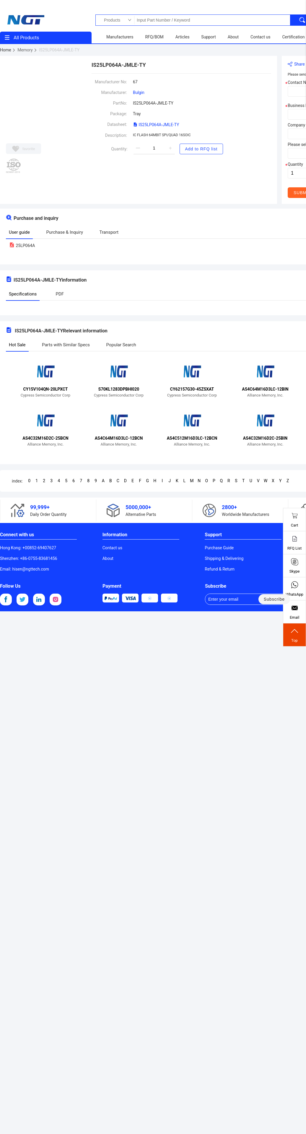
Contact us (112, 547)
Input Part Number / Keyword (212, 20)
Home (8, 50)
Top (294, 635)
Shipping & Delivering (224, 558)
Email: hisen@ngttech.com (24, 569)
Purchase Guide (219, 547)
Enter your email (227, 599)
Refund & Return (220, 569)
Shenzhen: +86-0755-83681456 (28, 558)
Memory (27, 50)
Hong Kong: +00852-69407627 (28, 547)
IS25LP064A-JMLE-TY (156, 124)
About (107, 558)
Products (111, 20)
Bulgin (138, 92)
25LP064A (22, 245)
